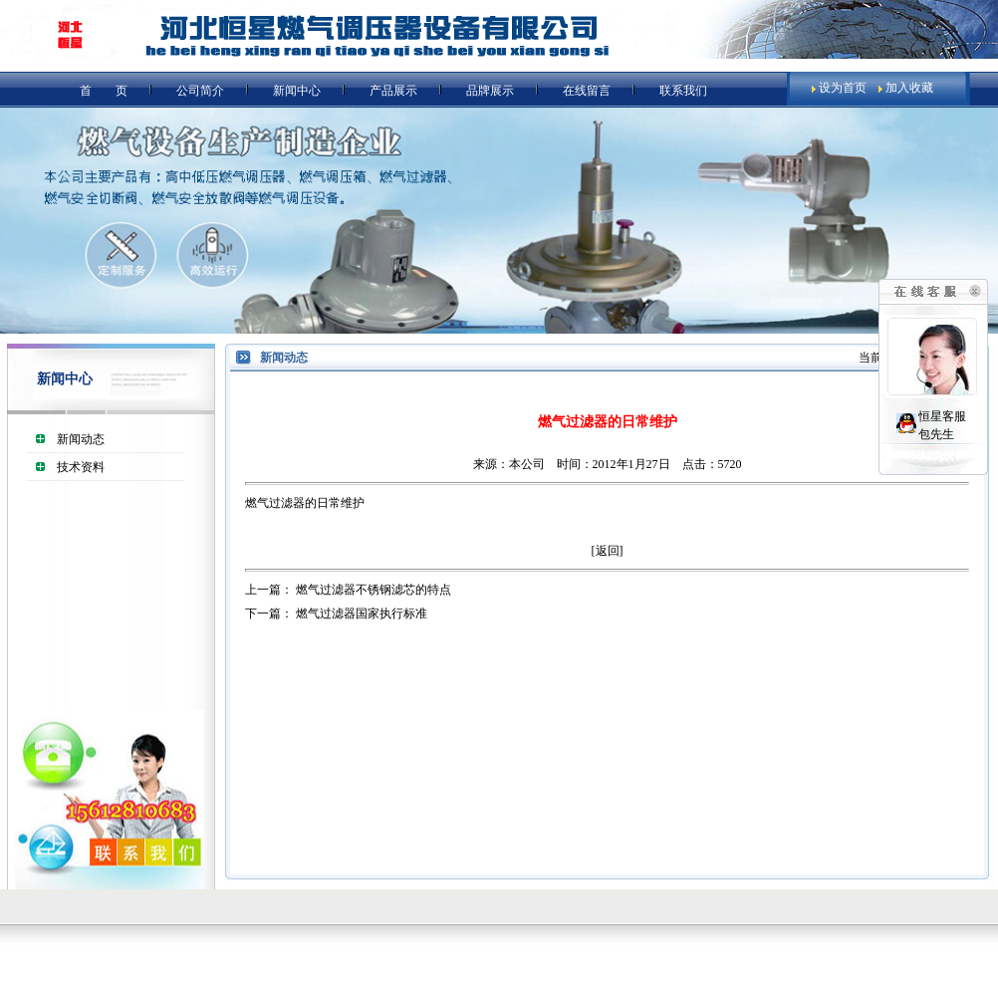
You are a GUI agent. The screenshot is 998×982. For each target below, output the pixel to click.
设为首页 (843, 88)
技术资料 (81, 467)
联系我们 (683, 91)
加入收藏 (909, 88)
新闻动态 (81, 439)
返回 (608, 551)
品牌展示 (490, 91)
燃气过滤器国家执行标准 (361, 613)
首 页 (103, 91)
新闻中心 (297, 91)
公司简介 (200, 91)
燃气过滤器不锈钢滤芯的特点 (373, 590)
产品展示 (393, 91)
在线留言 (587, 91)
